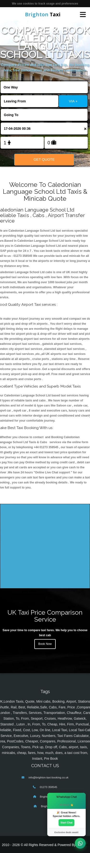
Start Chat (66, 822)
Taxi (42, 14)
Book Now (45, 644)
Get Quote (44, 159)
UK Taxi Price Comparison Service (45, 616)
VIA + (73, 101)
